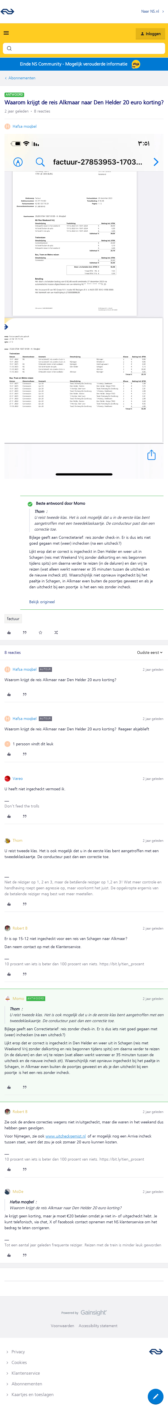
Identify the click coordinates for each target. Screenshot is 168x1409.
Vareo (18, 778)
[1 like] (33, 744)
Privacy (18, 1351)
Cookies (19, 1362)
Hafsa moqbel (25, 126)
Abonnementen (21, 78)
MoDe (18, 1191)
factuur (13, 618)
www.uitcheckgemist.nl (66, 1136)
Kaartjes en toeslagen (33, 1394)
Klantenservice (26, 1373)
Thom (17, 840)
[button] (6, 35)
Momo (18, 998)
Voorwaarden (62, 1325)
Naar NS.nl (150, 11)
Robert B (20, 928)
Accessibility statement (98, 1325)
